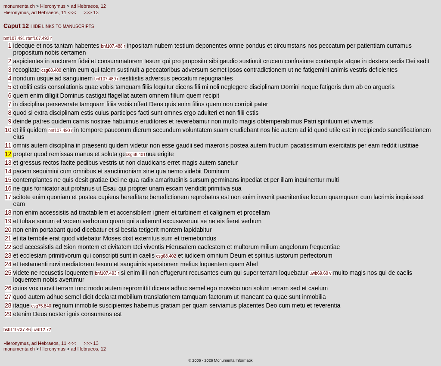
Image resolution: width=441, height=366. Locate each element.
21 (8, 238)
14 (8, 171)
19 (8, 221)
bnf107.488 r (113, 46)
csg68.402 (166, 256)
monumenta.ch (19, 6)
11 (8, 145)
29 (8, 314)
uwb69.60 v (320, 273)
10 (8, 129)
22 (8, 246)
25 (8, 272)
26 (8, 288)
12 (8, 154)
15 (8, 179)
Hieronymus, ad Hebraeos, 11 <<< (40, 12)
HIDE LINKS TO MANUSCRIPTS (62, 26)
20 (8, 229)
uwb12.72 (41, 329)
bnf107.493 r (107, 273)
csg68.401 (136, 154)
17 (8, 197)
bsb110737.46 (17, 329)
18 (8, 212)
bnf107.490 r (60, 130)
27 (8, 296)
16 (8, 188)
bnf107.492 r (40, 38)
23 (8, 255)
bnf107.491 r (15, 38)
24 (8, 264)
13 (8, 162)
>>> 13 (90, 12)
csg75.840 (41, 306)
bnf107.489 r (106, 79)
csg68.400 (51, 70)
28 (8, 305)
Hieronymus (52, 6)
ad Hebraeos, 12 (88, 6)
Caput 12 (17, 25)
